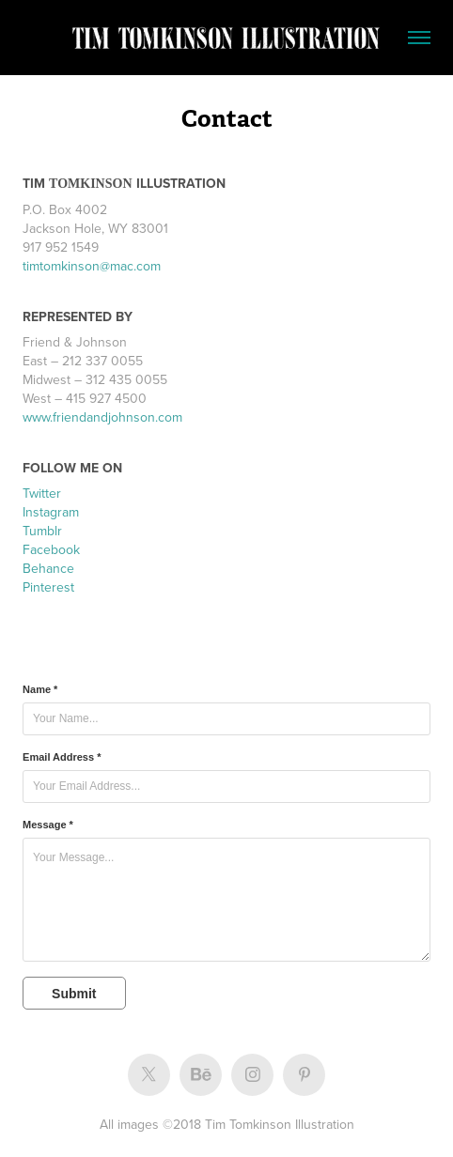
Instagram (51, 511)
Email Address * (62, 757)
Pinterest (48, 587)
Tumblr (42, 530)
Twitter (42, 493)
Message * (48, 824)
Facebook (51, 549)
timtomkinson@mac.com (92, 265)
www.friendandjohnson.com (102, 417)
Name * (40, 689)
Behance (48, 568)
